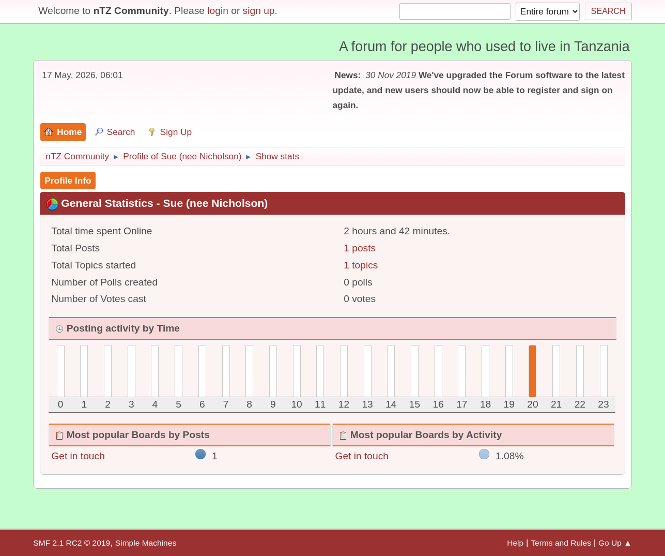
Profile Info (67, 180)
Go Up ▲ (615, 542)
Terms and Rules (561, 542)
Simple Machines (145, 542)
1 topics (361, 265)
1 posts (360, 248)
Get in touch (77, 455)
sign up (259, 10)
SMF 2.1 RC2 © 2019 (71, 542)
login (217, 10)
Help (515, 542)
